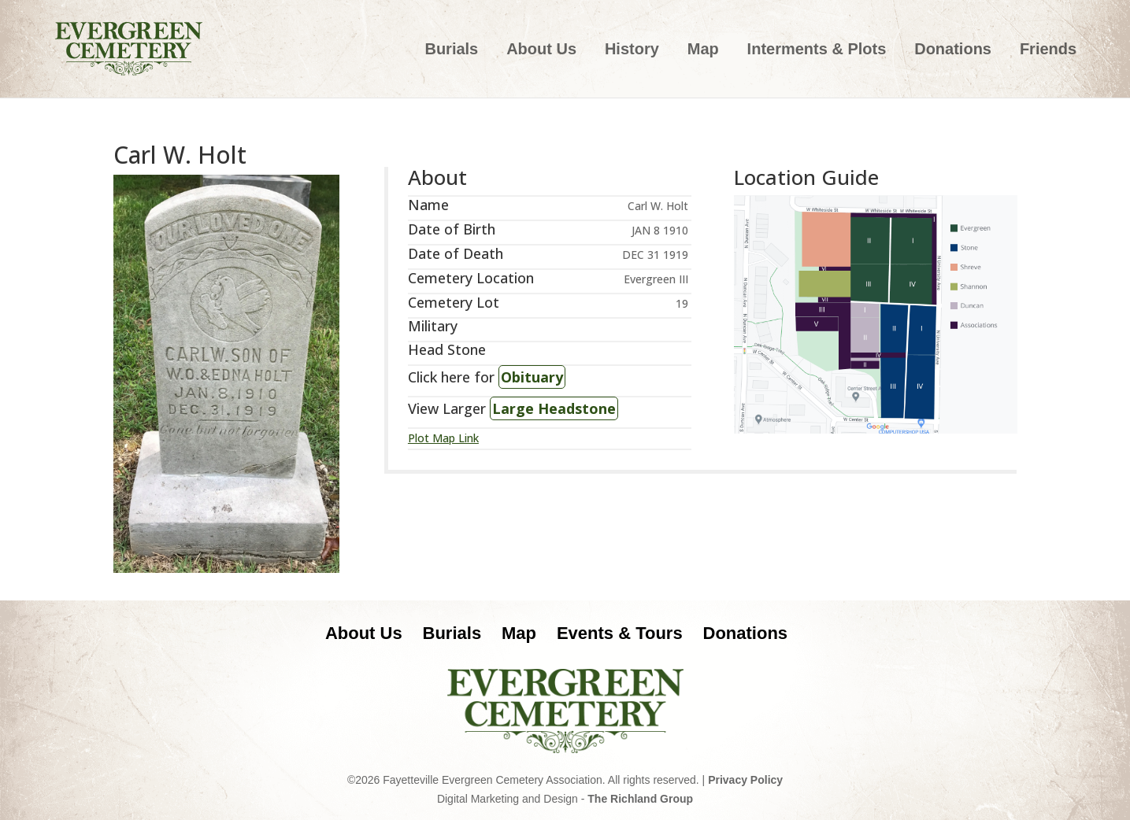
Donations (952, 50)
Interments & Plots (817, 50)
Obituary (532, 377)
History (632, 50)
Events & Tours (620, 633)
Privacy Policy (745, 780)
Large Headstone (554, 408)
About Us (541, 50)
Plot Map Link (443, 437)
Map (703, 50)
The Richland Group (640, 798)
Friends (1048, 50)
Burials (451, 50)
